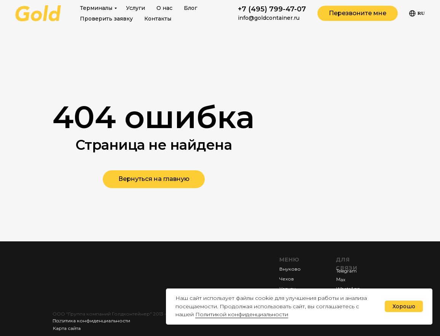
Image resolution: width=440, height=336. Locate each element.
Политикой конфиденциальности (241, 314)
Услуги (135, 8)
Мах (340, 279)
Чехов (286, 279)
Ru (417, 13)
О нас (164, 8)
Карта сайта (67, 328)
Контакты (157, 18)
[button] (357, 13)
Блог (190, 8)
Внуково (290, 269)
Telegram (346, 271)
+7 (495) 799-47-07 (272, 9)
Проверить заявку (106, 18)
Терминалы (96, 8)
